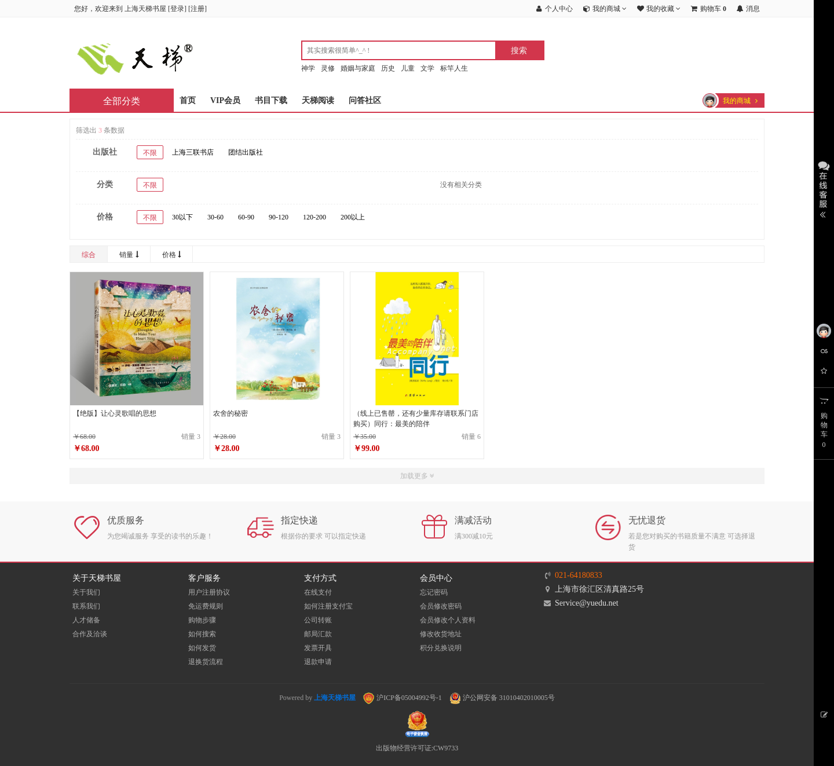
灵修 (328, 68)
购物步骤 (202, 620)
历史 (388, 68)
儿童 (408, 68)
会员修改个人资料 (447, 620)
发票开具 (318, 648)
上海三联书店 (193, 152)
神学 (308, 68)
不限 (150, 153)
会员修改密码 (441, 606)
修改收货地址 (441, 634)
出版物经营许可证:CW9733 (417, 748)
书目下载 (271, 100)
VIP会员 (225, 100)
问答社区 (365, 100)
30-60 (215, 217)
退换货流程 (205, 662)
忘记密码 (434, 592)
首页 (188, 100)
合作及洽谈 (89, 634)
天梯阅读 (318, 100)
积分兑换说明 (441, 648)
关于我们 (86, 592)
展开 (824, 188)
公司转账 (318, 620)
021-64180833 (578, 575)
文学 (427, 68)
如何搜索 (202, 634)
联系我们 (86, 606)
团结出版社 (245, 152)
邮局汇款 (318, 634)
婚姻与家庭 (358, 68)
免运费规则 (205, 606)
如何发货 (202, 648)
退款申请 (318, 662)
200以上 (353, 217)
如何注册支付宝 (328, 606)
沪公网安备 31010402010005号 (502, 698)
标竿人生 (454, 68)
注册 (197, 9)
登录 (177, 9)
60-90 (246, 217)
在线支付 (318, 592)
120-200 (314, 217)
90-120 (278, 217)
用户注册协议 (209, 592)
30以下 (182, 217)
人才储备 (86, 620)
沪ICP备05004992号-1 (402, 698)
